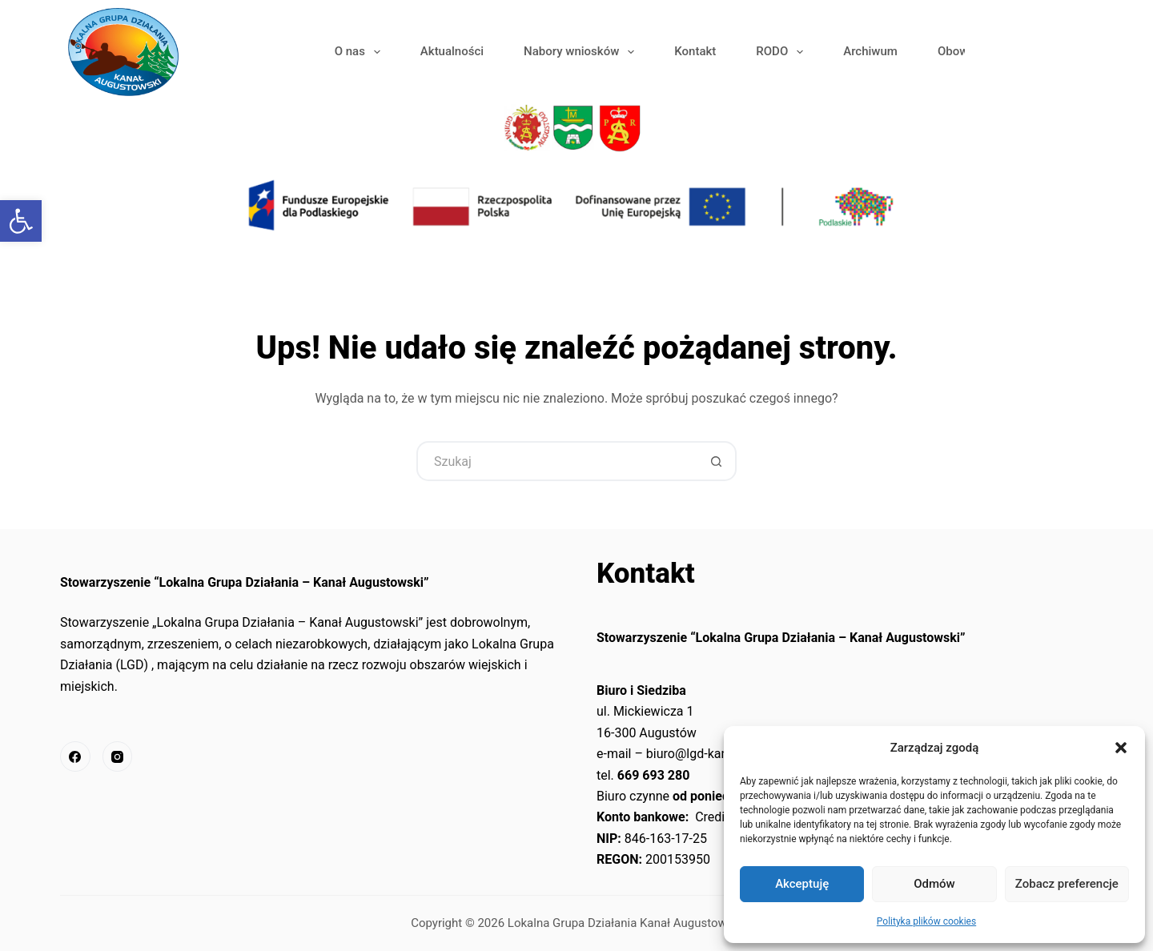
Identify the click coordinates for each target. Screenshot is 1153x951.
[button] (1121, 748)
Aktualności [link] (452, 51)
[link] (21, 221)
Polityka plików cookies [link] (926, 921)
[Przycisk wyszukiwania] (717, 461)
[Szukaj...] (556, 461)
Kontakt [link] (695, 51)
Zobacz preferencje (1067, 884)
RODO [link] (783, 52)
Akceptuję (802, 884)
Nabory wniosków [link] (582, 52)
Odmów (934, 884)
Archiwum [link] (870, 51)
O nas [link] (361, 52)
